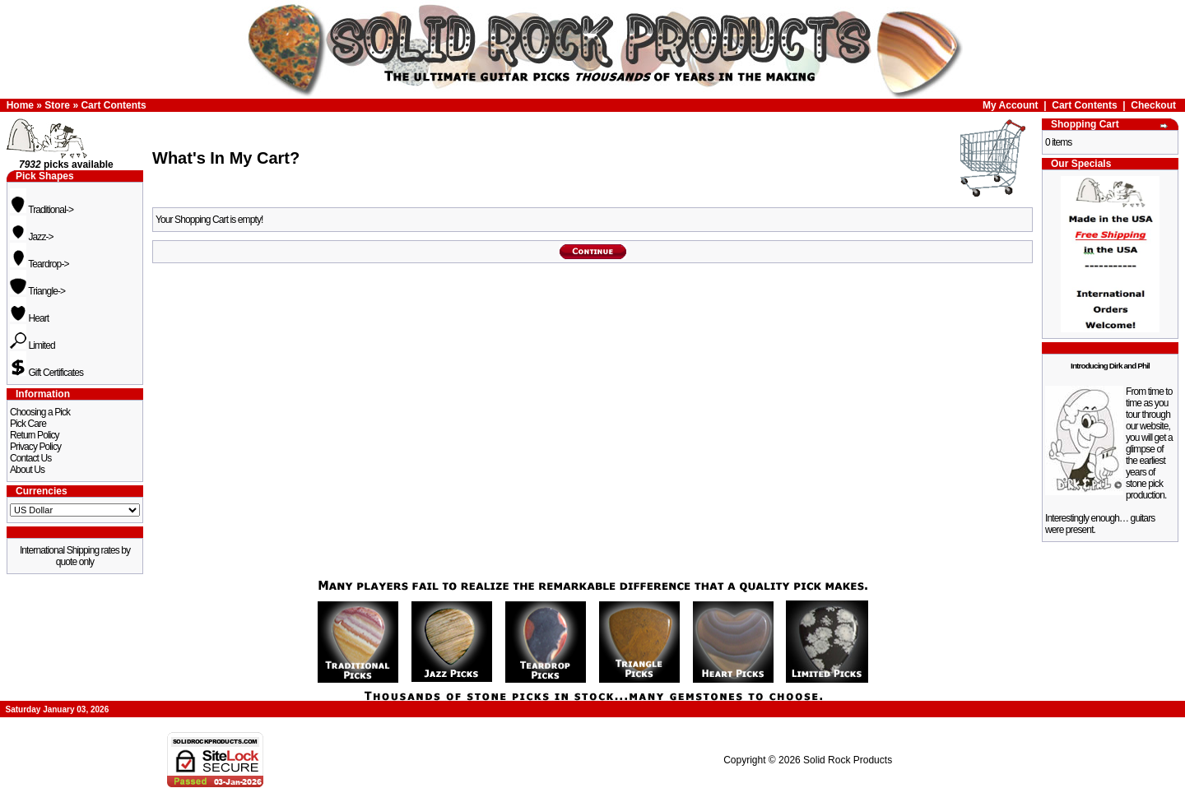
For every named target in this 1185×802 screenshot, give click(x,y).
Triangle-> (37, 291)
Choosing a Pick (40, 412)
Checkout (1153, 105)
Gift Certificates (46, 372)
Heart (29, 318)
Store (57, 105)
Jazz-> (31, 237)
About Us (27, 469)
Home (20, 105)
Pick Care (28, 423)
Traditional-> (41, 210)
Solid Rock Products (847, 760)
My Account (1011, 105)
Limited (32, 345)
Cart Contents (113, 105)
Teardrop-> (39, 264)
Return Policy (34, 435)
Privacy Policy (35, 446)
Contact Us (30, 458)
